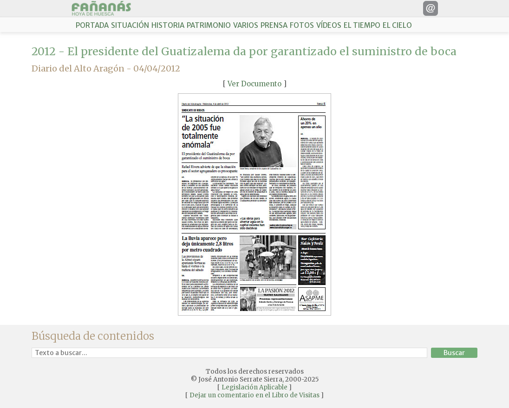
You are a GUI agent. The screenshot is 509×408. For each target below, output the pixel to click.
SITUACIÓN (130, 25)
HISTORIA (167, 25)
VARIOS (245, 25)
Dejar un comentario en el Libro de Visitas (254, 395)
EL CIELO (397, 25)
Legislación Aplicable (254, 387)
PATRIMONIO (209, 25)
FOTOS (302, 25)
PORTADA (92, 25)
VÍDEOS (328, 25)
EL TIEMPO (362, 25)
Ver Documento (254, 83)
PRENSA (274, 25)
